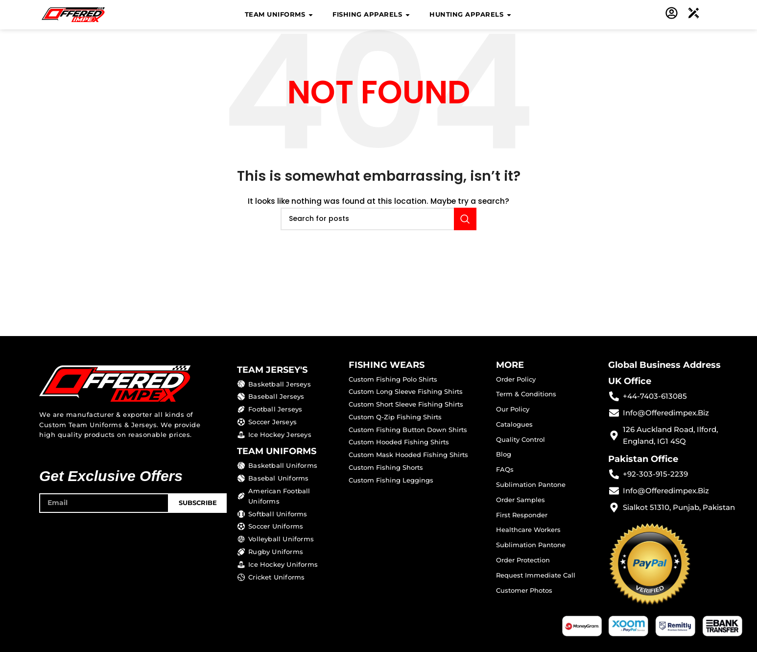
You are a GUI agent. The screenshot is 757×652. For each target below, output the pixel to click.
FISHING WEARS (387, 365)
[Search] (378, 219)
